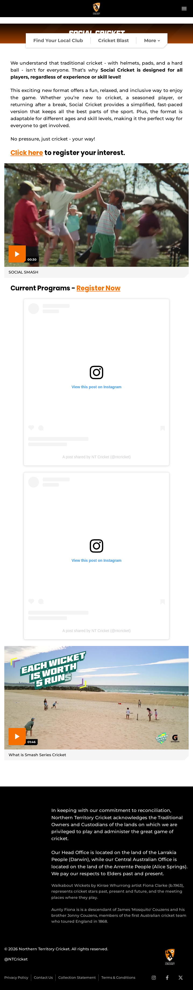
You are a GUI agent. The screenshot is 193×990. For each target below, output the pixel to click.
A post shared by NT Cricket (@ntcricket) (96, 457)
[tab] (58, 40)
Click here (26, 152)
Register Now (98, 288)
